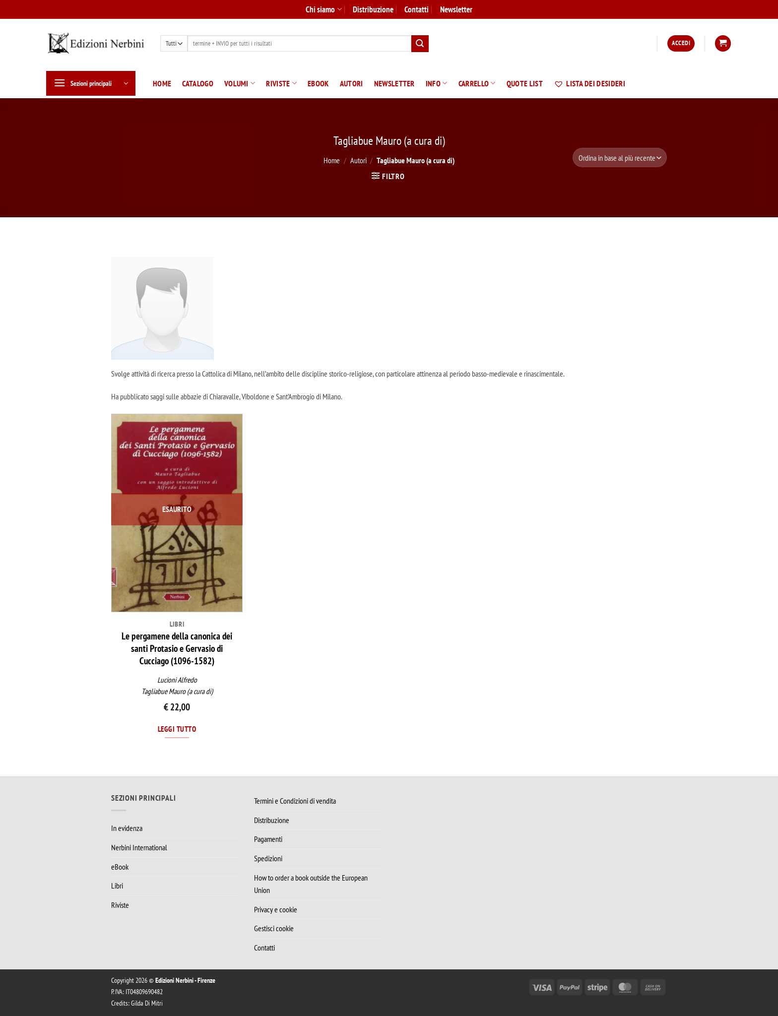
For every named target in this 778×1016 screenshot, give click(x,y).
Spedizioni (268, 858)
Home (162, 83)
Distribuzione (373, 9)
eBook (318, 83)
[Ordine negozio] (620, 157)
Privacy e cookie (275, 909)
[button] (681, 43)
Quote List (525, 83)
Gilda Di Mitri (147, 1003)
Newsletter (456, 9)
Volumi (239, 83)
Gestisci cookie (274, 928)
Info (437, 83)
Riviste (281, 83)
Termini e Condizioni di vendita (295, 801)
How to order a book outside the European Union (311, 884)
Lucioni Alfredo (177, 680)
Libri (117, 885)
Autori (351, 83)
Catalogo (197, 83)
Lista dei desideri (589, 83)
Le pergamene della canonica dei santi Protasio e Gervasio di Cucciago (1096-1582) (177, 648)
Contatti (416, 9)
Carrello (477, 83)
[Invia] (419, 43)
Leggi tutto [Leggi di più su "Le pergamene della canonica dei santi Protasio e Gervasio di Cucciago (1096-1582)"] (177, 729)
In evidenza (126, 828)
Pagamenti (268, 839)
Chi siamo (323, 9)
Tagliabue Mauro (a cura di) (177, 691)
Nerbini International (139, 847)
